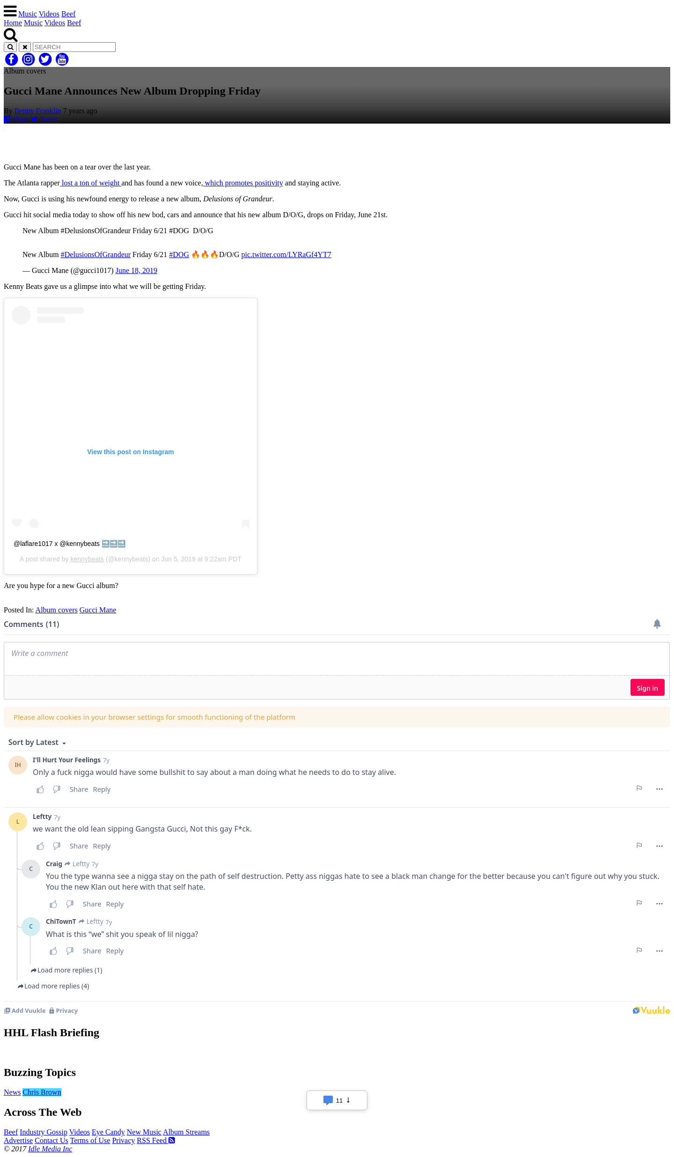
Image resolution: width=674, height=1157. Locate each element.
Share (16, 119)
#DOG (179, 254)
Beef (68, 14)
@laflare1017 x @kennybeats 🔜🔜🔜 (69, 543)
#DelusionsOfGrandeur (96, 254)
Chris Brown (41, 1092)
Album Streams (186, 1132)
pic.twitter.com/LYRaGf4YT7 (286, 254)
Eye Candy (108, 1132)
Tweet (44, 119)
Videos (49, 14)
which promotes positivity (243, 183)
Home (13, 23)
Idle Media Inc (50, 1149)
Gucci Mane (98, 610)
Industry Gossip (43, 1132)
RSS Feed (156, 1140)
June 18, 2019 (136, 270)
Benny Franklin (38, 111)
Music (27, 14)
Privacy (123, 1140)
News (12, 1092)
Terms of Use (90, 1140)
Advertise (18, 1140)
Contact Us (51, 1140)
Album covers (57, 610)
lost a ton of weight (91, 183)
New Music (144, 1132)
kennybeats (87, 559)
